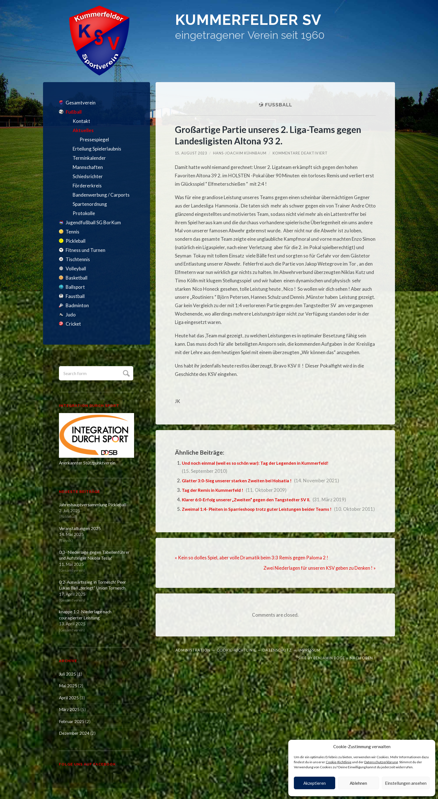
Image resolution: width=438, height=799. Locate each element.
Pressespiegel (94, 139)
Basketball (76, 278)
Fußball (74, 112)
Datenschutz (277, 657)
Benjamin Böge (329, 665)
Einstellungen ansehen (406, 783)
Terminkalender (89, 158)
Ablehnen (358, 783)
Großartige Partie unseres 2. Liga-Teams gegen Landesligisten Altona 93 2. (273, 134)
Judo (71, 315)
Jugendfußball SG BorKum (93, 222)
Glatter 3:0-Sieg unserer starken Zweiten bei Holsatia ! (241, 480)
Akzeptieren (314, 783)
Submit (125, 372)
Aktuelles (83, 130)
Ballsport (75, 287)
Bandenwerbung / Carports (101, 195)
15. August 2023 (191, 153)
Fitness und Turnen (85, 250)
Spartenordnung (90, 204)
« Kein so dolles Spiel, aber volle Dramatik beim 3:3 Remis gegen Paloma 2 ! (252, 566)
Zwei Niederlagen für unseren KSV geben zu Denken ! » (319, 576)
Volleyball (76, 268)
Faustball (75, 296)
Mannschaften (88, 167)
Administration (192, 657)
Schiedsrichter (88, 176)
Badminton (77, 305)
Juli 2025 (67, 673)
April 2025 (69, 697)
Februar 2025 (71, 721)
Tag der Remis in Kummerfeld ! (215, 490)
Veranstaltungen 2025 (80, 528)
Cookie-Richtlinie (338, 762)
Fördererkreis (87, 186)
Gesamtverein (81, 103)
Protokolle (84, 213)
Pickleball (75, 241)
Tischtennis (78, 259)
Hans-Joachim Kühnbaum (240, 153)
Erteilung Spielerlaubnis (97, 149)
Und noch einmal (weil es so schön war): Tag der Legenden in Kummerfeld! (262, 463)
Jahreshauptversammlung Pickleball (92, 504)
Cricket (73, 324)
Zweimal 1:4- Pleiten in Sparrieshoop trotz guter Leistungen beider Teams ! (264, 509)
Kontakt (81, 121)
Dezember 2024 (74, 733)
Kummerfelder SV (269, 22)
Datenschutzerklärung (381, 762)
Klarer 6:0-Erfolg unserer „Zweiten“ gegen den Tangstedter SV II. (253, 499)
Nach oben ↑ (363, 665)
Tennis (72, 232)
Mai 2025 (68, 685)
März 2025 (69, 709)
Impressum (309, 657)
